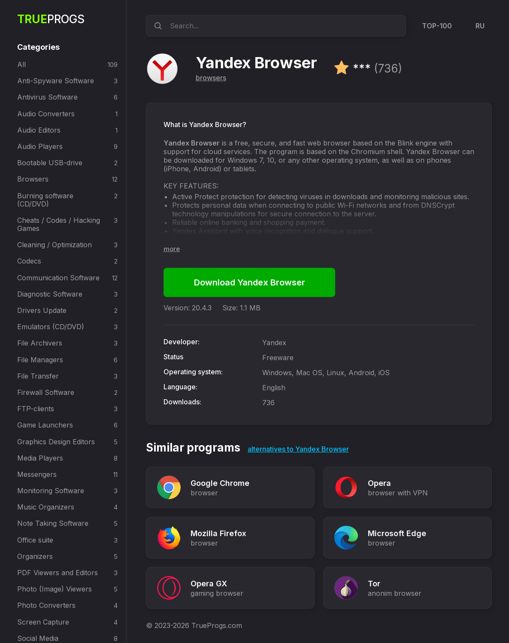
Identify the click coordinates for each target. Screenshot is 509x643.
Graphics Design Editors (56, 441)
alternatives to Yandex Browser (298, 449)
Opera (379, 483)
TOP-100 (437, 25)
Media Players (40, 458)
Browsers (32, 179)
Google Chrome (220, 483)
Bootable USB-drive (49, 162)
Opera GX (209, 583)
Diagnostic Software (49, 294)
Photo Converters (46, 605)
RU (480, 25)
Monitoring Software (50, 490)
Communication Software (58, 277)
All (21, 64)
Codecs (29, 261)
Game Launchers (45, 425)
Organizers (35, 556)
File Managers (40, 359)
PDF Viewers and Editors (57, 572)
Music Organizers (45, 507)
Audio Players (40, 146)
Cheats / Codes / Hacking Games (58, 224)
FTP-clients (35, 408)
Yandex (274, 342)
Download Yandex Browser (249, 282)
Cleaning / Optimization (54, 244)
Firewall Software (45, 392)
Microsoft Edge (397, 533)
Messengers (37, 474)
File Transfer (38, 376)
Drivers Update (42, 310)
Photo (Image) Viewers (54, 589)
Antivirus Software (47, 97)
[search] (156, 25)
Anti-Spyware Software (55, 80)
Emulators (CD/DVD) (50, 326)
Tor (374, 583)
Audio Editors (39, 130)
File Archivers (39, 343)
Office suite (35, 540)
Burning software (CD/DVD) (45, 199)
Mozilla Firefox (218, 533)
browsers (211, 77)
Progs (51, 19)
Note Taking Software (52, 523)
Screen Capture (43, 622)
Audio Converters (46, 113)
